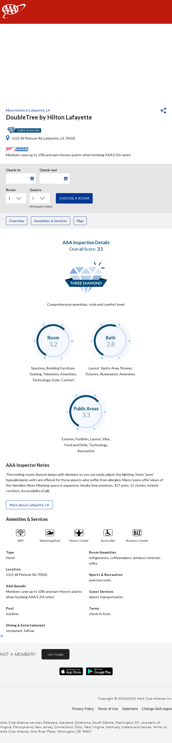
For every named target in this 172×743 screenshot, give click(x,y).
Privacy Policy (83, 709)
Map (80, 221)
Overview (16, 221)
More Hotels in (28, 110)
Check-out (48, 169)
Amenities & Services (50, 221)
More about (29, 505)
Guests (36, 189)
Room (11, 189)
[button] (150, 111)
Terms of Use (108, 709)
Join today (55, 654)
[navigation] (86, 12)
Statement (130, 709)
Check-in (13, 169)
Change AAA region (157, 709)
